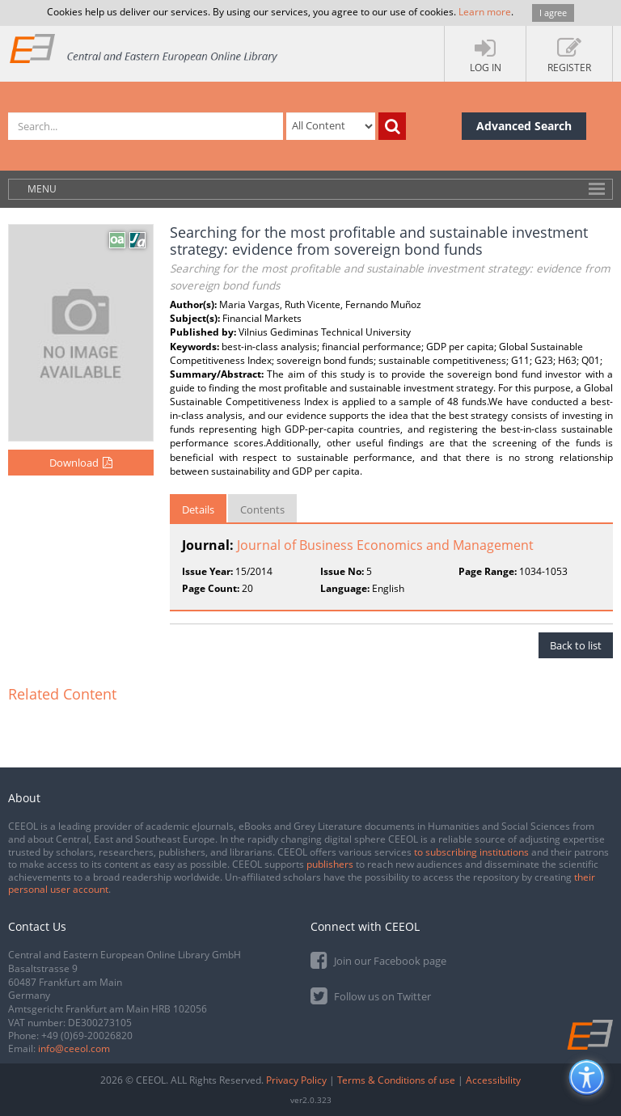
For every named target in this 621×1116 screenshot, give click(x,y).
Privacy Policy (296, 1080)
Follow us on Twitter (370, 995)
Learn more (484, 12)
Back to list (576, 645)
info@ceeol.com (74, 1048)
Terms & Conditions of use (396, 1080)
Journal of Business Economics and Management (385, 545)
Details (198, 509)
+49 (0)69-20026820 (87, 1035)
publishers (329, 864)
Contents (262, 509)
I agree (553, 12)
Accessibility (493, 1080)
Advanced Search (524, 125)
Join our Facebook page (378, 959)
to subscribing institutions (471, 852)
